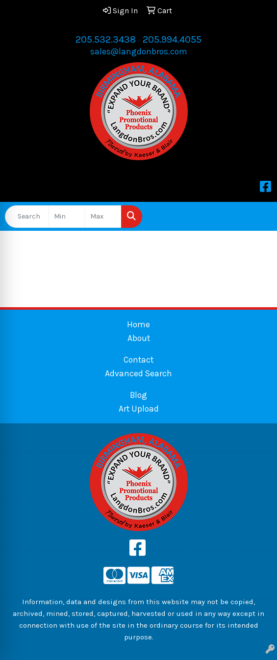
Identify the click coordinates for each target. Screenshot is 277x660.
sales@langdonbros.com (138, 51)
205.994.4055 (172, 39)
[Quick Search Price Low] (67, 216)
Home (138, 324)
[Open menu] (257, 216)
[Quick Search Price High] (103, 216)
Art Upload (139, 409)
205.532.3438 (106, 39)
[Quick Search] (27, 216)
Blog (138, 395)
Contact (138, 360)
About (138, 338)
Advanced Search (138, 373)
